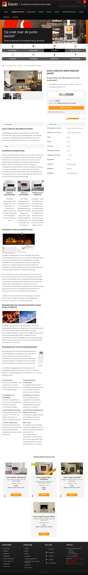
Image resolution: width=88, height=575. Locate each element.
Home (6, 12)
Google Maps (52, 563)
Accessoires (6, 548)
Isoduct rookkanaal (8, 558)
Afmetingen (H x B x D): (56, 84)
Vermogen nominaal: (55, 87)
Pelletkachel (6, 564)
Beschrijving (8, 124)
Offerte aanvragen (66, 107)
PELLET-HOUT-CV (8, 561)
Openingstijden (72, 561)
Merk (48, 137)
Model (49, 141)
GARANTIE (28, 565)
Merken (41, 12)
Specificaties (53, 124)
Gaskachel (6, 553)
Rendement (50, 159)
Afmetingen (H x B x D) (54, 128)
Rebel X (47, 572)
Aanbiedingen (31, 12)
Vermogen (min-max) (53, 155)
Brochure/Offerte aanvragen (76, 563)
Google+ (51, 559)
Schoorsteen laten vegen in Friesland (32, 561)
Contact (15, 17)
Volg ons (48, 545)
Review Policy (28, 567)
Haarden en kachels (17, 12)
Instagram (51, 552)
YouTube (51, 556)
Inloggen (79, 2)
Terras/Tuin (6, 566)
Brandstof (50, 168)
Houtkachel (6, 556)
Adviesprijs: (52, 101)
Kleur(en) (50, 164)
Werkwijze (6, 17)
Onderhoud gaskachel (31, 558)
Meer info (16, 495)
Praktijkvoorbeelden (69, 12)
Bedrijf (81, 12)
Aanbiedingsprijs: (53, 103)
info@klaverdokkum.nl (78, 558)
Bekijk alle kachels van (56, 112)
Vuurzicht (50, 146)
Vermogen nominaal (53, 150)
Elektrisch (20, 65)
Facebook (51, 549)
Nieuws (49, 12)
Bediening (50, 173)
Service (57, 12)
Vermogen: (14, 483)
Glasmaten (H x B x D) (53, 132)
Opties (6, 146)
